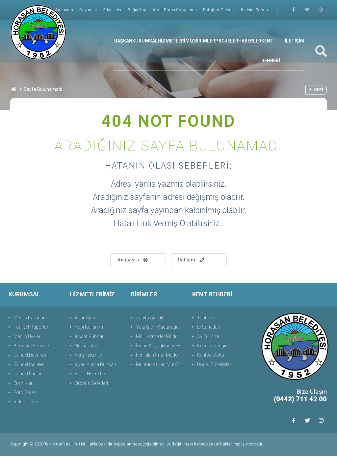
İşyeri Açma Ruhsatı (95, 364)
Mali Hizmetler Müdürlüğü (161, 336)
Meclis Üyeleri (27, 336)
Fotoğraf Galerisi (219, 9)
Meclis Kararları (29, 317)
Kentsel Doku (210, 355)
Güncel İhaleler (28, 364)
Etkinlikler (112, 9)
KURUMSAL (145, 40)
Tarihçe (205, 317)
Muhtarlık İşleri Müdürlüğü (161, 364)
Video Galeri (25, 401)
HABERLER (249, 40)
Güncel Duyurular (31, 355)
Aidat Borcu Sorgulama (175, 9)
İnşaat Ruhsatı (89, 336)
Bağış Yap (137, 9)
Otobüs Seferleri (91, 383)
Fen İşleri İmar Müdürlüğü (161, 355)
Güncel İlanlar (27, 373)
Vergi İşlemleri (89, 355)
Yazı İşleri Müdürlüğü (157, 327)
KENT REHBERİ (270, 50)
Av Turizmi (208, 336)
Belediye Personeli (32, 345)
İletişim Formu (254, 9)
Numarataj (86, 345)
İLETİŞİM (294, 40)
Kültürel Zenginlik (214, 345)
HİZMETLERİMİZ (176, 40)
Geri (316, 89)
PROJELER (226, 40)
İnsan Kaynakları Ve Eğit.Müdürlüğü (161, 345)
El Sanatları (208, 327)
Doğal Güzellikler (214, 364)
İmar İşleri (85, 317)
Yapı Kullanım (89, 327)
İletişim (191, 259)
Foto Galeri (24, 392)
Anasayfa (133, 259)
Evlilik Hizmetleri (91, 373)
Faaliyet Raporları (31, 327)
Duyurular (88, 9)
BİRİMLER (204, 40)
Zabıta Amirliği (151, 317)
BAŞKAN (123, 40)
